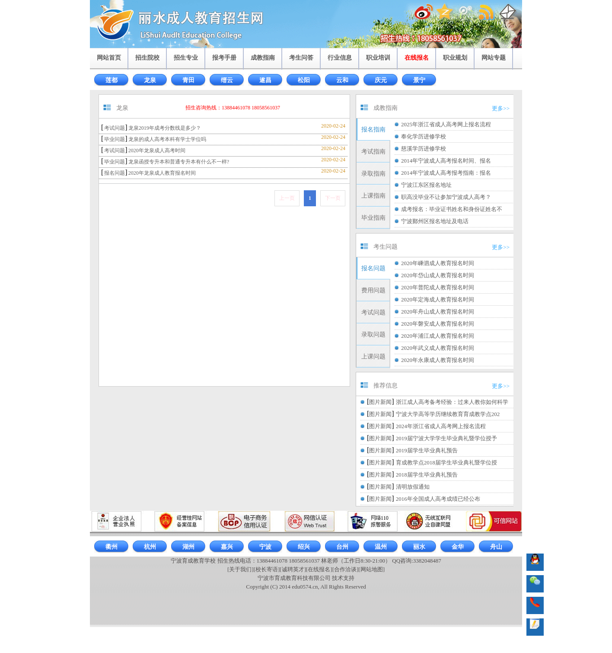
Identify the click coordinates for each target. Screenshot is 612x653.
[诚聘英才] (293, 569)
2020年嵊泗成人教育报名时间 (437, 263)
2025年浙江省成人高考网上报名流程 (446, 124)
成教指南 (263, 57)
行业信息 (340, 57)
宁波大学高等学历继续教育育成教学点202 (448, 414)
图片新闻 (380, 402)
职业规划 (455, 57)
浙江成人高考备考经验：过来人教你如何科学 (452, 402)
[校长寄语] (267, 569)
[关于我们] (240, 569)
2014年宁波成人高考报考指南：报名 (446, 173)
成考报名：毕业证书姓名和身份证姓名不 (451, 209)
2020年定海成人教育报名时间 (437, 299)
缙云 (227, 80)
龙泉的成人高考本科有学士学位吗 (167, 139)
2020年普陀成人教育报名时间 (437, 287)
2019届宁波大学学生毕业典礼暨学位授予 (446, 438)
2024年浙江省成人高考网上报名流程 (441, 426)
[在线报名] (319, 569)
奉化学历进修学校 (423, 136)
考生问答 (301, 57)
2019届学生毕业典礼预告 (427, 450)
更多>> (501, 108)
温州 (381, 547)
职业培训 (378, 57)
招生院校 (147, 57)
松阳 (304, 80)
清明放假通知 (413, 486)
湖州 (188, 547)
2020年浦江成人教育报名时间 (437, 336)
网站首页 (109, 57)
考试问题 (114, 128)
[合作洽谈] (345, 569)
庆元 (381, 80)
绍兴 (304, 547)
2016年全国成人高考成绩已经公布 (438, 499)
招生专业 (186, 57)
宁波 (265, 547)
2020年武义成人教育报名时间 (437, 348)
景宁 (419, 80)
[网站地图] (371, 569)
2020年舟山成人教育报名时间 (437, 311)
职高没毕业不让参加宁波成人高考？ (446, 197)
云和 (342, 80)
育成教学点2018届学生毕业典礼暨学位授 (446, 462)
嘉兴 (227, 547)
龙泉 (150, 80)
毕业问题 (114, 139)
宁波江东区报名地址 (426, 185)
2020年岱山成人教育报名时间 (437, 275)
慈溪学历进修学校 (423, 148)
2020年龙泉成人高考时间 (156, 150)
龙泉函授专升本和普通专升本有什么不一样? (178, 162)
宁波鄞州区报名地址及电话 (435, 221)
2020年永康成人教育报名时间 (437, 360)
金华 (458, 547)
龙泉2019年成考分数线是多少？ (164, 128)
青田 (188, 80)
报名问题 (114, 173)
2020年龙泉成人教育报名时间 (162, 173)
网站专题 (493, 57)
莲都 (111, 80)
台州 (342, 547)
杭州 (150, 547)
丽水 (419, 547)
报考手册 (224, 57)
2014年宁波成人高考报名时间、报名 (446, 160)
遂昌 (265, 80)
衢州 (111, 547)
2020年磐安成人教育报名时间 (437, 323)
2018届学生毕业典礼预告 (427, 474)
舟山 (496, 547)
